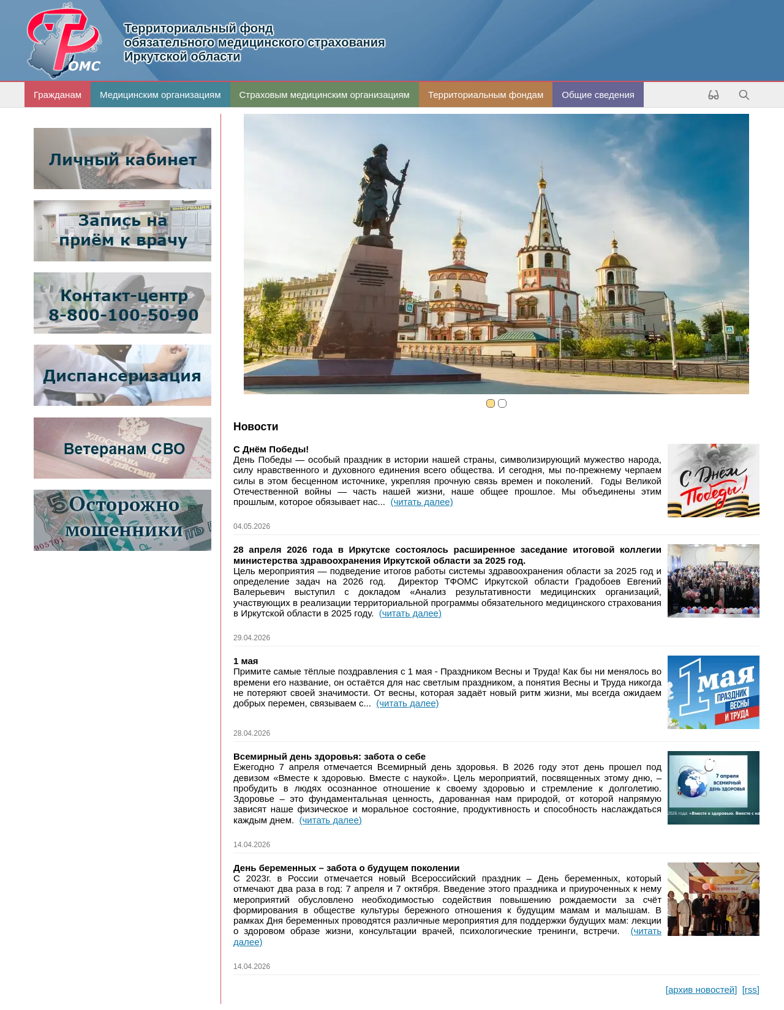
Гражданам (57, 94)
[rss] (751, 989)
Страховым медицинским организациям (324, 94)
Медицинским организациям (160, 94)
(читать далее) (421, 501)
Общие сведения (598, 94)
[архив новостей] (701, 989)
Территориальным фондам (485, 94)
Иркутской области (442, 42)
